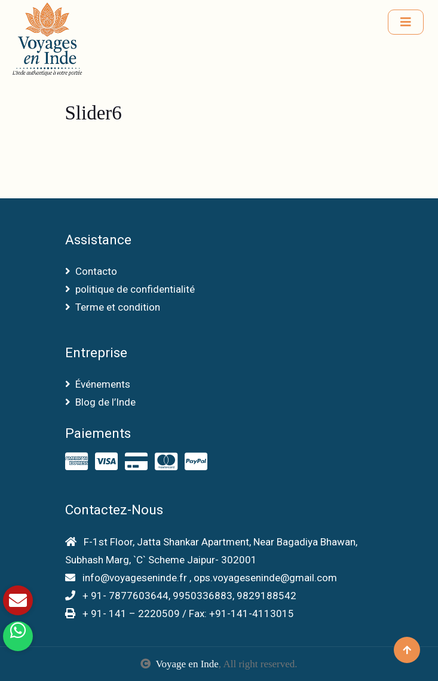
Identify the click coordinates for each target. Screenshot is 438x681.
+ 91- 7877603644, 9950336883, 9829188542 (180, 596)
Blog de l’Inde (100, 402)
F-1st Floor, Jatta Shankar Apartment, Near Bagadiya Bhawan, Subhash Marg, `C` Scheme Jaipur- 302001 (211, 551)
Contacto (91, 271)
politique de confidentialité (130, 289)
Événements (97, 384)
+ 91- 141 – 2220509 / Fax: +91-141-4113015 (179, 613)
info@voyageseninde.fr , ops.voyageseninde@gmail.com (201, 578)
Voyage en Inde (186, 664)
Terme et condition (112, 307)
